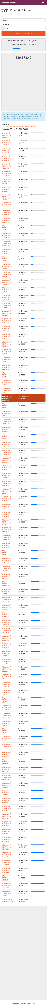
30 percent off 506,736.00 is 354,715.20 (6, 359)
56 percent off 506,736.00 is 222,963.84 (6, 561)
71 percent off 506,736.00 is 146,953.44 (6, 677)
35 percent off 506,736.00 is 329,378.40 (7, 398)
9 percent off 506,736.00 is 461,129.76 (6, 197)
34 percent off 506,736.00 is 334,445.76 (6, 390)
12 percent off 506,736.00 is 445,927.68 (6, 220)
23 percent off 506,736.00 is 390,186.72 (6, 305)
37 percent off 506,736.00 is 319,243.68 (6, 413)
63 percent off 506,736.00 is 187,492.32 (6, 615)
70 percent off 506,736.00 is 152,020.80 (6, 669)
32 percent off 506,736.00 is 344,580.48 (6, 375)
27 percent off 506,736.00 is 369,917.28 (6, 336)
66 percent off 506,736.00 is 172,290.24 (6, 638)
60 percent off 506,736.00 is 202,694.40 (6, 591)
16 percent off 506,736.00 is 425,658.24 (6, 251)
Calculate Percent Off (23, 33)
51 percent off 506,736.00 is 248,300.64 (6, 522)
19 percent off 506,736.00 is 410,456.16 (6, 274)
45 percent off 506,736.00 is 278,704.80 (6, 475)
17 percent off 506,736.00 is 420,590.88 (6, 259)
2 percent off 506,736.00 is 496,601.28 (6, 143)
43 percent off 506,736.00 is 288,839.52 (6, 460)
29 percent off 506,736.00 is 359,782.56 (6, 352)
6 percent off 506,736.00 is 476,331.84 (6, 174)
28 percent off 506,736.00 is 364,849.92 (6, 344)
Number (4, 17)
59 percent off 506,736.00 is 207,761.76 (6, 584)
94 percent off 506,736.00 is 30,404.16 (6, 855)
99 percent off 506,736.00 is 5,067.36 (6, 893)
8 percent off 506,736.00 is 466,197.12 (6, 189)
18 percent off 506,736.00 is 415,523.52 (6, 266)
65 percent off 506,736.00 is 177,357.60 (6, 630)
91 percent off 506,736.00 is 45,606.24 (6, 831)
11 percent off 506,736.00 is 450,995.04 (6, 212)
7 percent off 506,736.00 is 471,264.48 (6, 181)
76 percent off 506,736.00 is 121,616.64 (6, 715)
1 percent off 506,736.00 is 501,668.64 (6, 135)
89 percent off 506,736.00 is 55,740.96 (6, 816)
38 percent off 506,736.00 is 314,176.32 (6, 421)
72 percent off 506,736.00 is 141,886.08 (6, 684)
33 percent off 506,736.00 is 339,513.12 (6, 383)
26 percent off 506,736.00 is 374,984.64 (6, 328)
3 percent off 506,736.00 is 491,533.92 (6, 150)
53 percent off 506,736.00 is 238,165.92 (6, 537)
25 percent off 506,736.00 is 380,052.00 (6, 321)
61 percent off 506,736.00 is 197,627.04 (6, 599)
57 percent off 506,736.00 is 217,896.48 (6, 568)
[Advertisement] (23, 86)
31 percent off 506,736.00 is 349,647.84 (6, 367)
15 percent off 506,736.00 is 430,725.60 (6, 243)
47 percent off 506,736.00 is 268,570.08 (6, 491)
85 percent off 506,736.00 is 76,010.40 (6, 785)
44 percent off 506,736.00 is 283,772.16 (6, 468)
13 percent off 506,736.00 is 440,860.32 (6, 228)
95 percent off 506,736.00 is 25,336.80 (6, 862)
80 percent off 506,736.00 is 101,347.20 (6, 746)
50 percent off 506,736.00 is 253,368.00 (6, 514)
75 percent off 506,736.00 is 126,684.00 (6, 708)
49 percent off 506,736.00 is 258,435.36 (6, 506)
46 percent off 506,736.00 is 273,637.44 (6, 483)
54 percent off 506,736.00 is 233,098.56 (6, 545)
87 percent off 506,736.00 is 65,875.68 (6, 800)
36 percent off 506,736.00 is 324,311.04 (6, 406)
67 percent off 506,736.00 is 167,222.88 (6, 646)
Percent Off (5, 25)
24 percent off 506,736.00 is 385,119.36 (6, 313)
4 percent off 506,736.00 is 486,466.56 (6, 158)
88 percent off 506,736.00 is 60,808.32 (6, 808)
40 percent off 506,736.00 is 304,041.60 (6, 437)
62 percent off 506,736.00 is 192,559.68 (6, 607)
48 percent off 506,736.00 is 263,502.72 (6, 499)
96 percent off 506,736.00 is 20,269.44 (6, 870)
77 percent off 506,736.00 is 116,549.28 (6, 723)
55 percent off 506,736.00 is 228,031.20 (6, 553)
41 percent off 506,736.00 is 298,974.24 (6, 444)
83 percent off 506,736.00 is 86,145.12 (6, 769)
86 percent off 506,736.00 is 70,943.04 (6, 793)
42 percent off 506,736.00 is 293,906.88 (6, 452)
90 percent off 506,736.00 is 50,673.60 (6, 824)
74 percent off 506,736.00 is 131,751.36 (6, 700)
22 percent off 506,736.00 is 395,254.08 (6, 297)
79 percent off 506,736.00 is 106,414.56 (6, 738)
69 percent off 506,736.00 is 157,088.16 (6, 661)
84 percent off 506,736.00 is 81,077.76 (6, 777)
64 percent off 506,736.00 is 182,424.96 (6, 622)
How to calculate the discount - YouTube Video (20, 126)
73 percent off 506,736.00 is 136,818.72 (6, 692)
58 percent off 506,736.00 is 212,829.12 (6, 576)
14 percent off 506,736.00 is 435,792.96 (6, 235)
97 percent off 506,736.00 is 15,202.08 (6, 878)
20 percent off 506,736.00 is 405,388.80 (6, 282)
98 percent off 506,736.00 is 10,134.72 (6, 886)
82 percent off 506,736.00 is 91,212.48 (6, 762)
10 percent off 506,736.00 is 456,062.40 (6, 205)
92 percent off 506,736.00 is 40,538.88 (6, 839)
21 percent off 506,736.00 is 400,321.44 (6, 290)
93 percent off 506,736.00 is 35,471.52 (6, 847)
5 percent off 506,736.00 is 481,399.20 (6, 166)
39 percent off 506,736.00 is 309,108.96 (6, 429)
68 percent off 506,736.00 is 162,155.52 (6, 653)
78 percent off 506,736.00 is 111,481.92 (6, 731)
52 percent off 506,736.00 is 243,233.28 (6, 530)
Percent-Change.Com (10, 3)
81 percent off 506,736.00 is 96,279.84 (6, 754)
